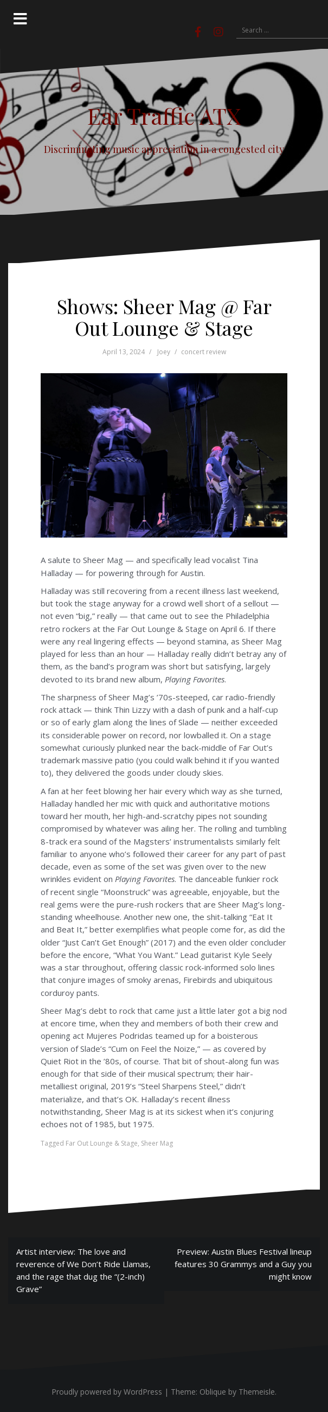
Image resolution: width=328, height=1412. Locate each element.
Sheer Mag (157, 1143)
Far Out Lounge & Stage (102, 1143)
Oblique (213, 1392)
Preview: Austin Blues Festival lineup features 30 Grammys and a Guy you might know (243, 1264)
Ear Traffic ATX (164, 115)
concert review (203, 351)
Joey (163, 351)
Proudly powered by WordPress (107, 1392)
